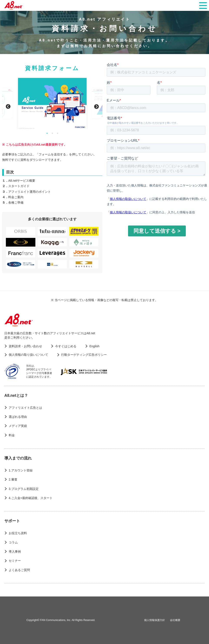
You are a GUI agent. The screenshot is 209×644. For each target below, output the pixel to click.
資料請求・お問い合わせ (25, 346)
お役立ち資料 (18, 533)
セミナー (15, 560)
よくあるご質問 (19, 570)
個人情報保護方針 (154, 620)
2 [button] (52, 133)
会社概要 (175, 620)
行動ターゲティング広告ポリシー (84, 354)
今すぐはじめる (65, 346)
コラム (13, 542)
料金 (12, 435)
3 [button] (57, 133)
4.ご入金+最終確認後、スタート (31, 498)
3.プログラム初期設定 (24, 489)
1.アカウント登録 (21, 470)
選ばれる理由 (18, 416)
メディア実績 (18, 426)
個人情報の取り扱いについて (28, 354)
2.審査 (13, 479)
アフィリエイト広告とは (25, 407)
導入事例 (15, 551)
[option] (52, 103)
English (94, 346)
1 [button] (47, 133)
